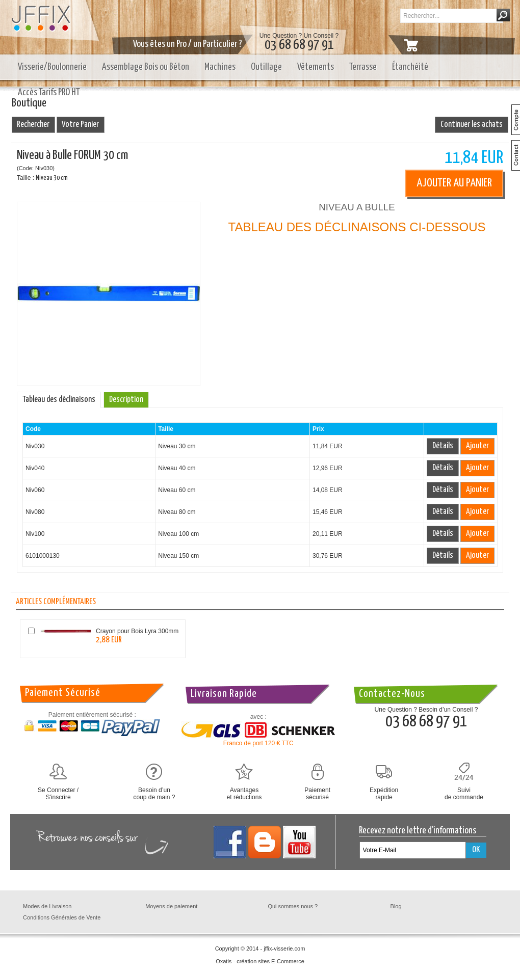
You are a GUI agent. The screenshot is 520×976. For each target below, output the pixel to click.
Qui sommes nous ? (293, 906)
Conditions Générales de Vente (61, 917)
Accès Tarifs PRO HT (49, 92)
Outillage (266, 67)
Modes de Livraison (47, 906)
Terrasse (363, 67)
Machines (220, 67)
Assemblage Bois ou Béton (145, 67)
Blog (396, 906)
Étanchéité (410, 67)
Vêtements (315, 67)
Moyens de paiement (171, 906)
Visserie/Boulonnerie (52, 67)
